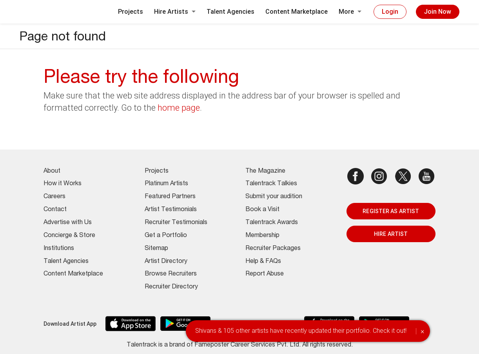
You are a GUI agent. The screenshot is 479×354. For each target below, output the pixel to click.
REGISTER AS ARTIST (391, 211)
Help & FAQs (263, 262)
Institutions (59, 249)
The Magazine (265, 171)
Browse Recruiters (171, 274)
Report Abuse (264, 274)
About (52, 171)
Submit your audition (273, 197)
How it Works (63, 184)
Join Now (437, 11)
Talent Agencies (230, 11)
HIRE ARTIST (391, 234)
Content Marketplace (296, 11)
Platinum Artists (166, 184)
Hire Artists (175, 11)
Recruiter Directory (171, 287)
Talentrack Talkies (271, 184)
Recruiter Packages (273, 249)
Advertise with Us (68, 223)
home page (179, 108)
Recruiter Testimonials (176, 223)
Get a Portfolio (166, 236)
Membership (262, 236)
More (350, 11)
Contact (55, 210)
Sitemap (156, 249)
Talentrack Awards (271, 223)
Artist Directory (166, 262)
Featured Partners (170, 197)
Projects (130, 11)
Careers (54, 197)
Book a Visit (262, 210)
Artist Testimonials (171, 210)
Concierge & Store (69, 236)
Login (390, 11)
